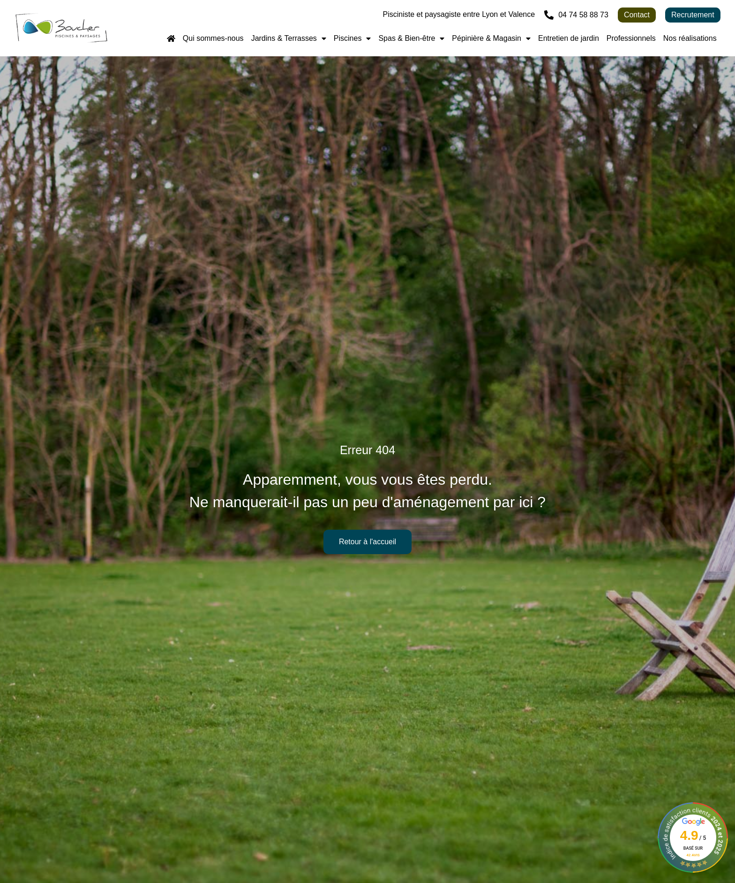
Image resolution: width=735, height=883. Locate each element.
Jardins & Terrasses (288, 38)
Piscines (352, 38)
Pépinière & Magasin (491, 38)
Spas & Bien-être (411, 38)
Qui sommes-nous (213, 38)
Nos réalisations (690, 38)
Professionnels (631, 38)
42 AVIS (692, 855)
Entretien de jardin (568, 38)
